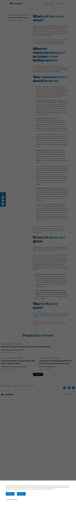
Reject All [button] (21, 494)
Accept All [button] (10, 494)
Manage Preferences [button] (12, 499)
